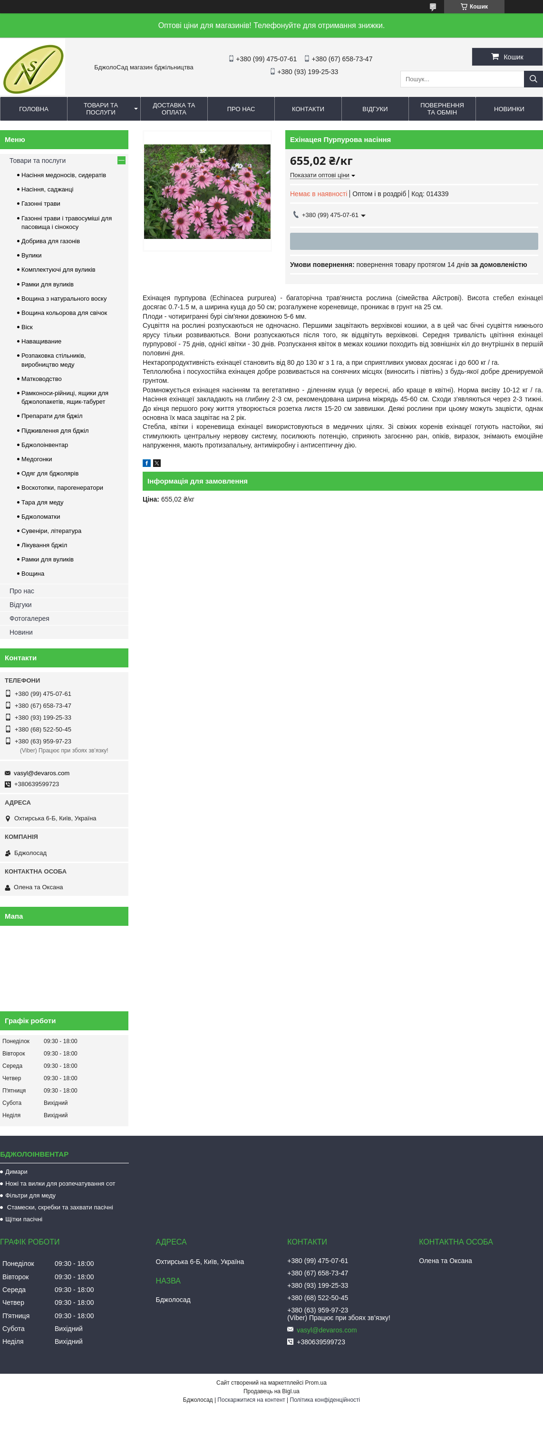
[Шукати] (533, 79)
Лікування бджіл (44, 545)
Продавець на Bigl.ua (271, 1391)
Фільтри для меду (30, 1195)
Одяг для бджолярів (49, 473)
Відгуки (375, 109)
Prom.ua (316, 1382)
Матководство (41, 378)
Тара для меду (42, 502)
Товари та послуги (101, 109)
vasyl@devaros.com (41, 773)
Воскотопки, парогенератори (62, 487)
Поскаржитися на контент (251, 1400)
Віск (27, 327)
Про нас (241, 109)
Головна (33, 109)
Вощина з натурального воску (64, 298)
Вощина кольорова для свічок (64, 312)
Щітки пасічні (23, 1219)
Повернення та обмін (442, 109)
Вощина (32, 573)
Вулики (31, 255)
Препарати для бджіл (52, 415)
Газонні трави (40, 203)
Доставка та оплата (174, 109)
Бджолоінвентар (44, 444)
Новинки (509, 109)
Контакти (308, 109)
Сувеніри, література (51, 530)
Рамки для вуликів (47, 284)
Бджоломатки (40, 516)
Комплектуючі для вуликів (58, 269)
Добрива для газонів (50, 241)
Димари (16, 1171)
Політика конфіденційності (325, 1400)
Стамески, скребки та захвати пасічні (59, 1207)
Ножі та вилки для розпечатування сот (60, 1183)
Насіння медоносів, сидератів (63, 175)
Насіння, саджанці (47, 189)
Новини (21, 632)
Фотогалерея (29, 618)
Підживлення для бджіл (55, 430)
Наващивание (41, 341)
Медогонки (36, 459)
